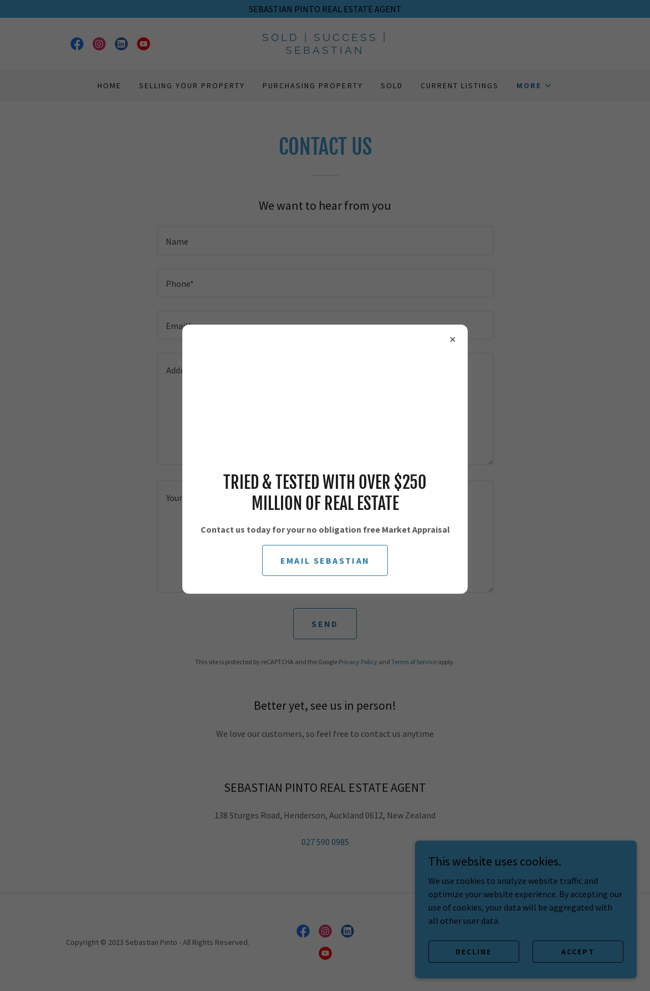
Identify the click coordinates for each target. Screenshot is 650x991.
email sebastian (325, 560)
